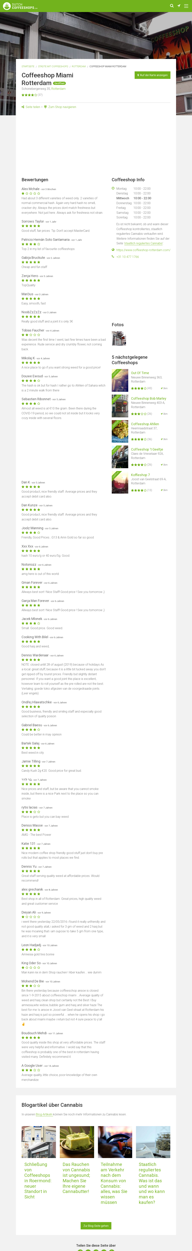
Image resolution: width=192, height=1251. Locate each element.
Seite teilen (31, 107)
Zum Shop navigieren (60, 107)
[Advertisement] (96, 144)
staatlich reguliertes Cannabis (143, 243)
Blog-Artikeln (44, 1114)
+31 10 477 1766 (127, 257)
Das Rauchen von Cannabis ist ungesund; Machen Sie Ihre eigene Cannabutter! (76, 1178)
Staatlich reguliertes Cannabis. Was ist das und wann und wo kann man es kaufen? (152, 1183)
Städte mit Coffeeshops (53, 66)
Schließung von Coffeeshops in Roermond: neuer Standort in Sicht (38, 1181)
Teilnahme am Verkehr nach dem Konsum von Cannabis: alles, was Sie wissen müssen (114, 1183)
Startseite (28, 66)
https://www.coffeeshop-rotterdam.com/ (143, 250)
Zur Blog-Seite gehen (96, 1225)
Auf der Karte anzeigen (152, 75)
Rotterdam (79, 66)
